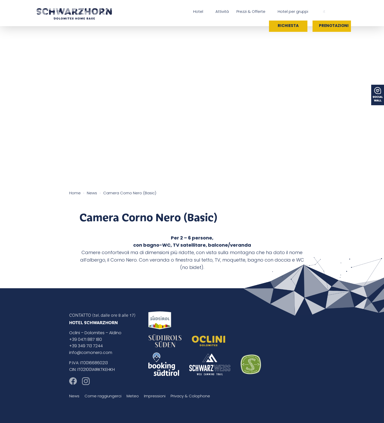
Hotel (198, 12)
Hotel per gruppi (293, 12)
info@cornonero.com (90, 353)
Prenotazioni (334, 26)
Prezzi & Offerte (250, 12)
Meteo (133, 396)
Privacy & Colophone (190, 396)
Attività (222, 12)
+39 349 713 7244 (86, 346)
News (74, 396)
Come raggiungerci (103, 396)
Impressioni (154, 396)
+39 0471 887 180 (85, 340)
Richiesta (288, 26)
